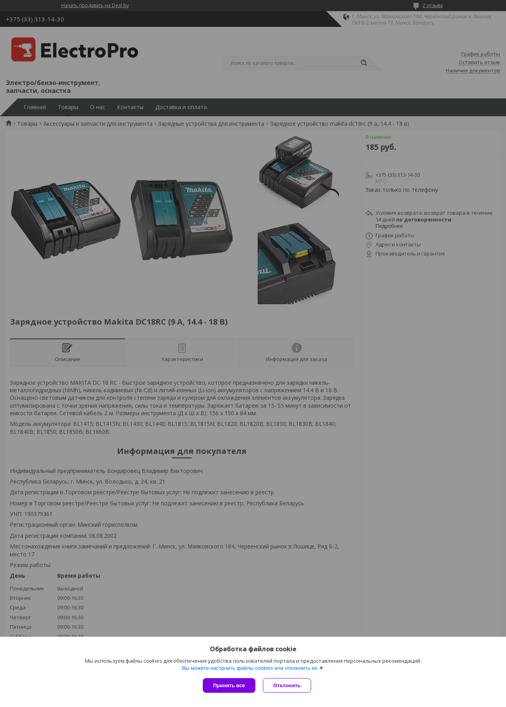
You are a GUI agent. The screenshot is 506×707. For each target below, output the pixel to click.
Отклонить (287, 685)
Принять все (229, 685)
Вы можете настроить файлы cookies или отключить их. (250, 668)
